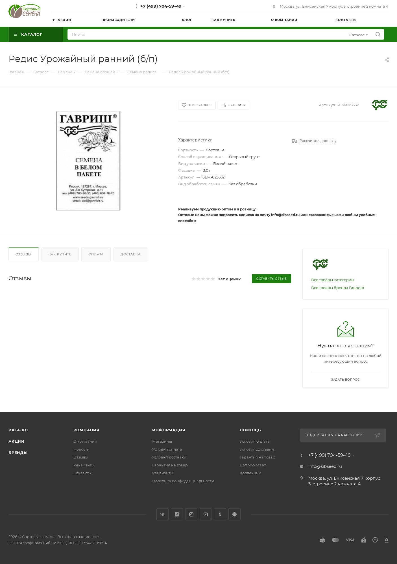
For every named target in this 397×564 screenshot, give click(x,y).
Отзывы (24, 254)
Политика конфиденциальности (183, 481)
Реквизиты (83, 465)
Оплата (96, 254)
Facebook (177, 514)
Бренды (18, 452)
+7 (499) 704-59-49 (161, 6)
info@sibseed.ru (325, 466)
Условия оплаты (167, 449)
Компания (86, 430)
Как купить (60, 254)
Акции (16, 441)
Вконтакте (162, 514)
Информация (168, 430)
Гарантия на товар (170, 465)
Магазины (162, 441)
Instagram (191, 514)
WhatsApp (234, 514)
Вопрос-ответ (253, 465)
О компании (85, 441)
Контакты (82, 473)
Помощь (250, 430)
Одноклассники (220, 514)
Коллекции (250, 473)
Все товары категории (332, 279)
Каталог (18, 430)
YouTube (206, 514)
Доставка (130, 254)
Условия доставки (169, 457)
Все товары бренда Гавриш (337, 287)
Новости (81, 449)
